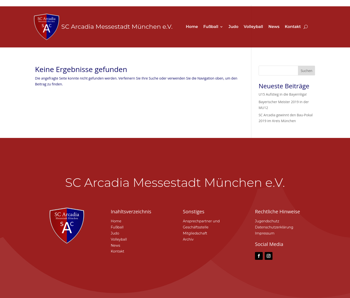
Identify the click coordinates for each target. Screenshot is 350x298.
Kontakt (293, 27)
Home (192, 27)
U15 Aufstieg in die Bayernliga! (283, 94)
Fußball (211, 27)
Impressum (264, 233)
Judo (233, 27)
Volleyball (253, 27)
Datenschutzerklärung (274, 227)
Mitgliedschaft (195, 233)
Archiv (188, 239)
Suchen (306, 70)
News (274, 27)
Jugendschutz (267, 221)
